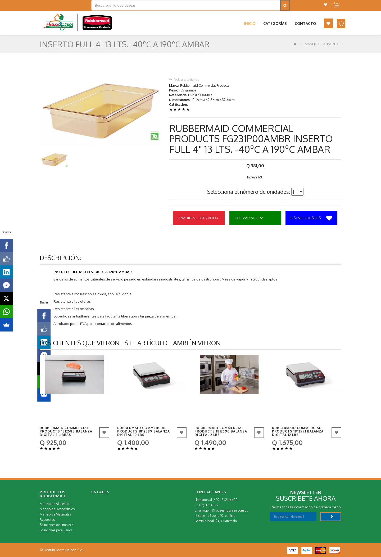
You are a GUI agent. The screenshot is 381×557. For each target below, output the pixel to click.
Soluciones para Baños (56, 530)
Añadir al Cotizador (198, 218)
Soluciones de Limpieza (56, 525)
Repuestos (47, 520)
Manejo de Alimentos (323, 44)
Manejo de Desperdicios (57, 509)
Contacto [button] (305, 23)
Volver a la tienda (184, 79)
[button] (325, 5)
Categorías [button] (275, 23)
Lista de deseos (311, 218)
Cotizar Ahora (249, 218)
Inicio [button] (249, 23)
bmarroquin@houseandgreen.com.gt (221, 510)
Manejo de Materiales (55, 514)
